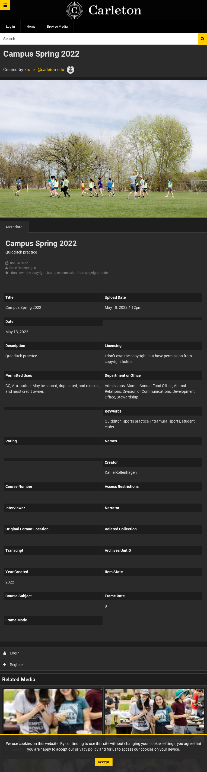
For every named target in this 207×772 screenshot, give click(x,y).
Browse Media (57, 26)
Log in (10, 26)
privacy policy (86, 749)
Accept (103, 761)
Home (31, 26)
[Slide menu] (5, 5)
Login (11, 653)
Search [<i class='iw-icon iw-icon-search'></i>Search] (202, 39)
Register (13, 664)
